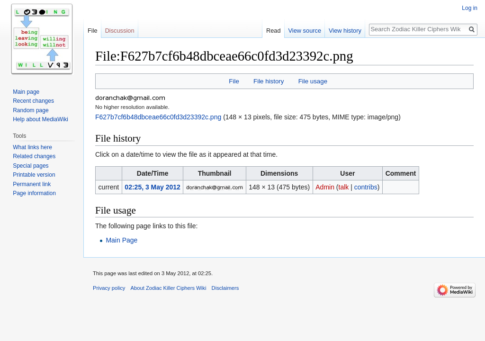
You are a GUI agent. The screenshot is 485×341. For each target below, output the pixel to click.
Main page (26, 92)
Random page (30, 110)
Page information (34, 193)
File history (268, 81)
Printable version (34, 174)
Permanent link (32, 184)
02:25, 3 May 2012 (152, 187)
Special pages (30, 165)
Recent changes (33, 101)
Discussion (120, 30)
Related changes (34, 156)
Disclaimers (225, 288)
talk (344, 187)
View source (304, 30)
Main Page (121, 240)
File (234, 81)
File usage (312, 81)
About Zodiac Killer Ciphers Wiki (169, 288)
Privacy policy (109, 288)
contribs (365, 187)
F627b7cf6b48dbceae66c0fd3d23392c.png (158, 117)
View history (345, 30)
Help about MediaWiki (40, 119)
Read (273, 30)
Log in (469, 8)
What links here (32, 147)
